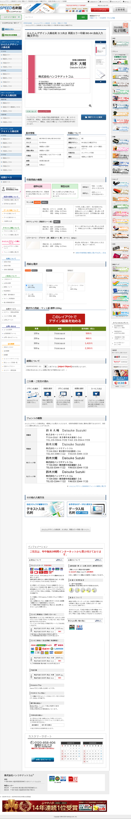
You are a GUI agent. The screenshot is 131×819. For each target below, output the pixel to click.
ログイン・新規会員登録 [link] (11, 312)
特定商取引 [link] (7, 291)
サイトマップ (116, 1)
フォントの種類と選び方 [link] (11, 235)
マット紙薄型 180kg (31, 295)
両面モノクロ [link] (7, 59)
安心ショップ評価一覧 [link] (10, 362)
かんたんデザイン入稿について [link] (11, 247)
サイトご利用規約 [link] (9, 298)
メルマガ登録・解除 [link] (10, 316)
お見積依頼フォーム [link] (10, 333)
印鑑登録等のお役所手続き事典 (119, 332)
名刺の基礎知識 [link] (8, 269)
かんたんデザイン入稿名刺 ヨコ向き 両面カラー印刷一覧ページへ (65, 529)
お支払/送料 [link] (7, 283)
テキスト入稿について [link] (10, 231)
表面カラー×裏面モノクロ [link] (11, 107)
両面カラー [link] (6, 55)
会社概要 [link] (6, 351)
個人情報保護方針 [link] (9, 302)
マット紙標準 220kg (31, 286)
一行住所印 (102, 18)
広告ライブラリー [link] (9, 366)
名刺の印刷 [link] (7, 265)
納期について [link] (8, 287)
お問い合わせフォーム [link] (10, 337)
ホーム (127, 1)
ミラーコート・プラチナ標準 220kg (77, 287)
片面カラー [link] (6, 63)
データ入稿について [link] (10, 213)
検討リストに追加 (93, 117)
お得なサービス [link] (8, 320)
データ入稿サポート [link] (10, 217)
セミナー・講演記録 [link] (10, 370)
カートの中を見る (100, 10)
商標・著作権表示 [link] (9, 294)
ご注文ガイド (93, 1)
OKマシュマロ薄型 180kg (53, 295)
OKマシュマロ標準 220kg (53, 286)
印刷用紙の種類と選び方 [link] (11, 200)
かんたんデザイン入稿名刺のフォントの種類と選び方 (87, 486)
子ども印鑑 (111, 18)
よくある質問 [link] (8, 329)
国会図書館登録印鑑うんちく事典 (119, 326)
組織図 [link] (6, 355)
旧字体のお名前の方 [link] (10, 204)
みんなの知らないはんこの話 (119, 343)
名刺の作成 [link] (7, 262)
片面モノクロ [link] (7, 67)
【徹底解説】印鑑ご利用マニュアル (119, 338)
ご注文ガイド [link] (8, 279)
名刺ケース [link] (6, 182)
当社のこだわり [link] (8, 347)
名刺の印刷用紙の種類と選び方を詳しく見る (91, 253)
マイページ (104, 1)
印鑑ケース (93, 18)
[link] (11, 45)
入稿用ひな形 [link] (8, 221)
